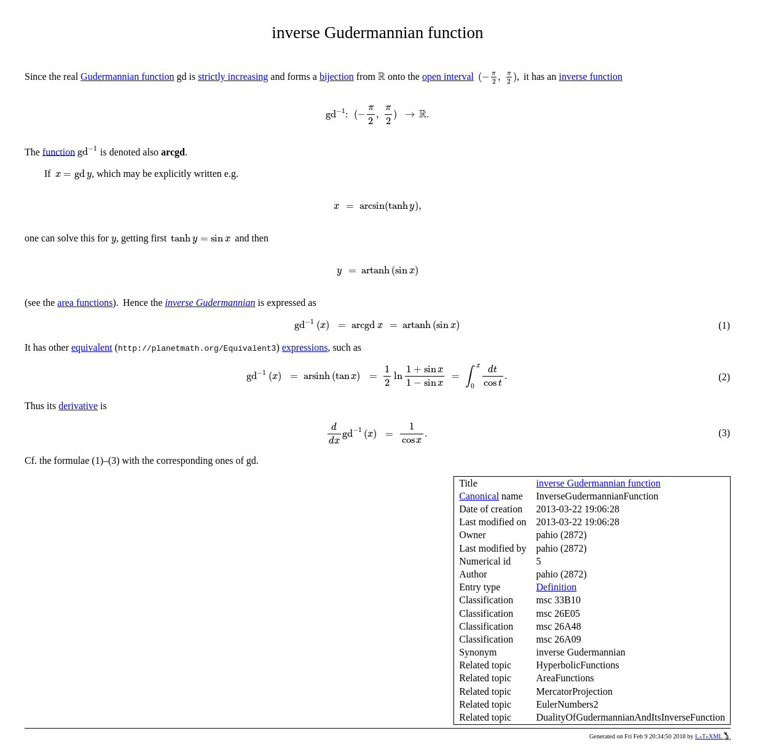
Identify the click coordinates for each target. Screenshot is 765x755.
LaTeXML (713, 736)
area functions (84, 302)
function (58, 151)
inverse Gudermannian (210, 302)
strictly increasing (233, 76)
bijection (337, 76)
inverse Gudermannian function (598, 483)
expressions (305, 347)
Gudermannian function (127, 76)
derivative (78, 406)
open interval (448, 76)
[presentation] (381, 76)
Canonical (479, 496)
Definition (556, 587)
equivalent (91, 347)
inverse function (590, 76)
